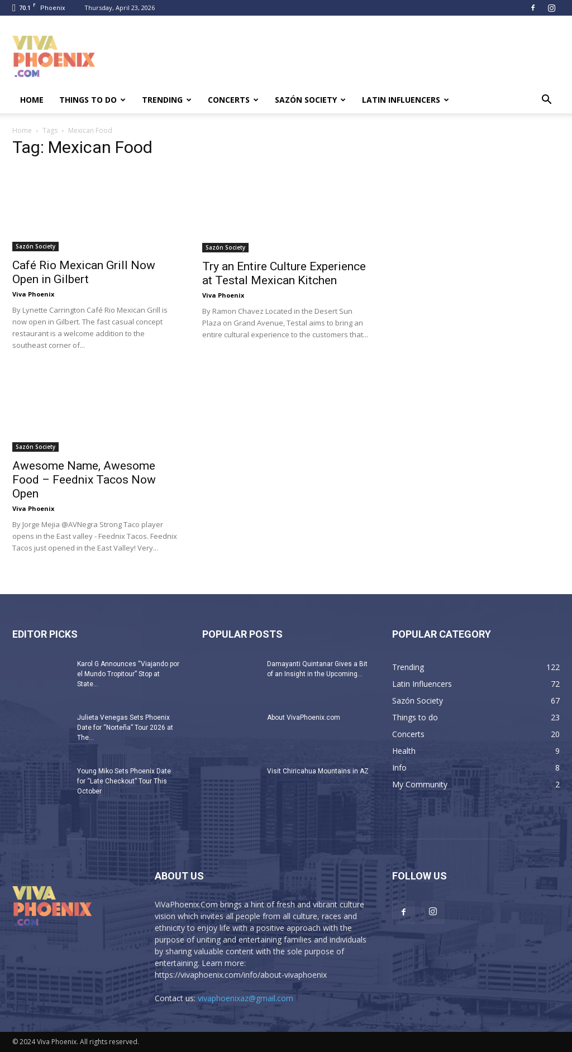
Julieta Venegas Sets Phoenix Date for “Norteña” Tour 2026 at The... (125, 728)
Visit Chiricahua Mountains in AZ (318, 771)
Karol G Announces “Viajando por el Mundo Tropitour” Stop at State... (128, 674)
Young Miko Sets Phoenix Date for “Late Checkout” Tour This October (124, 781)
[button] (546, 100)
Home (32, 99)
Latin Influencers (405, 99)
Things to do (92, 99)
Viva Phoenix (33, 294)
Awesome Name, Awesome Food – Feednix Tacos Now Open (84, 479)
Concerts (233, 99)
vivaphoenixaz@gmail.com (245, 998)
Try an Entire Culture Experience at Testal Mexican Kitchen (284, 273)
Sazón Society (310, 99)
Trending (167, 99)
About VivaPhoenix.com (303, 717)
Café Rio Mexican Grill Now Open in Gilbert (83, 272)
